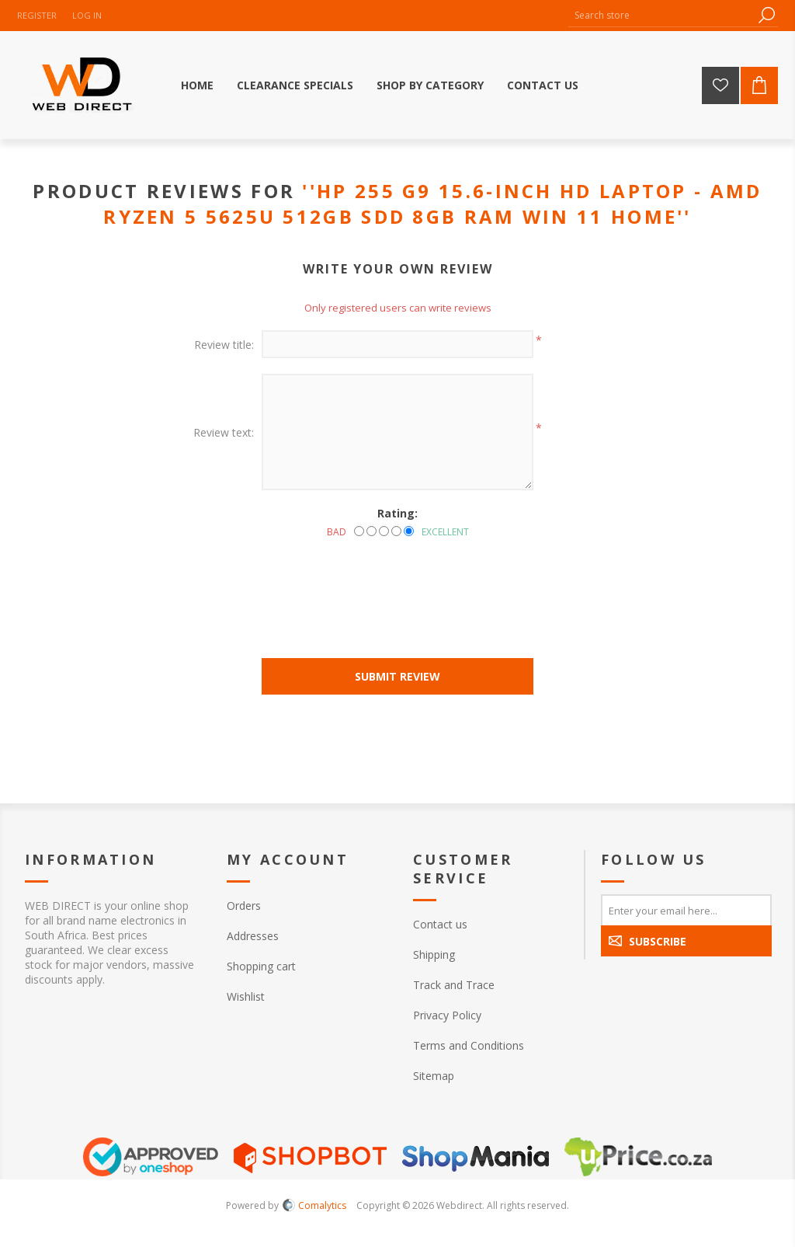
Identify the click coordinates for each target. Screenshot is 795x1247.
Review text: (223, 432)
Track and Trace (454, 984)
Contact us (440, 924)
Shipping (434, 954)
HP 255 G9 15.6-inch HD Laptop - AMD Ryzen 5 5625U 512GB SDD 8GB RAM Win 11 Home (432, 203)
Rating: (397, 513)
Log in (87, 15)
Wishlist (246, 996)
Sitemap (433, 1075)
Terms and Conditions (468, 1045)
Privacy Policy (447, 1015)
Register (37, 15)
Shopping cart (261, 966)
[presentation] (397, 581)
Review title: (224, 344)
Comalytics (314, 1205)
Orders (244, 905)
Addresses (253, 935)
